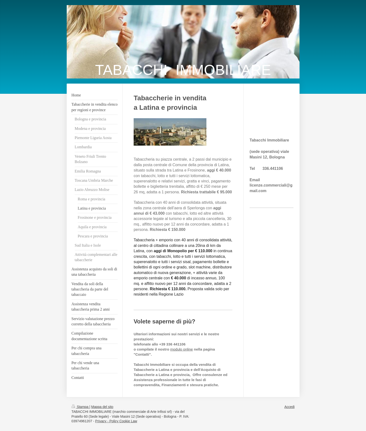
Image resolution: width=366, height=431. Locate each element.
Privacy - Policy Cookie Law (116, 421)
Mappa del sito (102, 407)
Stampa (80, 407)
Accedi (289, 407)
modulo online (181, 349)
